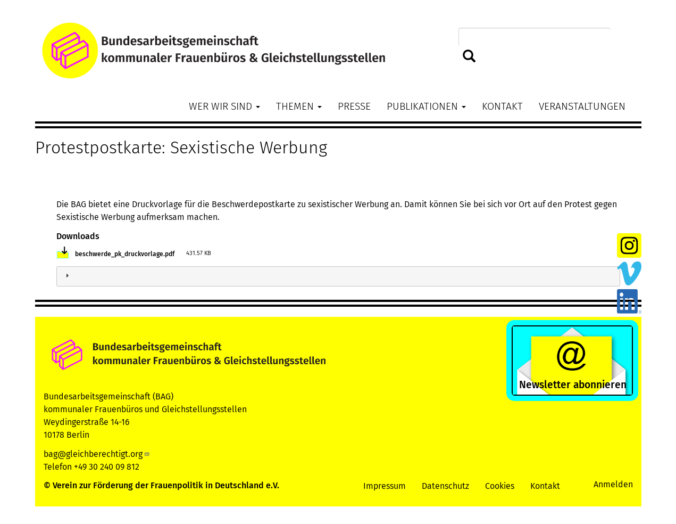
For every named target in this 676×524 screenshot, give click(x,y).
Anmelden (613, 484)
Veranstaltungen (582, 106)
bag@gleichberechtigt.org (97, 454)
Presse (354, 106)
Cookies (499, 486)
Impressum (384, 486)
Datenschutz (445, 486)
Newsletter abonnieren (573, 385)
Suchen (469, 57)
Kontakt (502, 106)
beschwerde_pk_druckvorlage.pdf (124, 254)
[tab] (338, 276)
